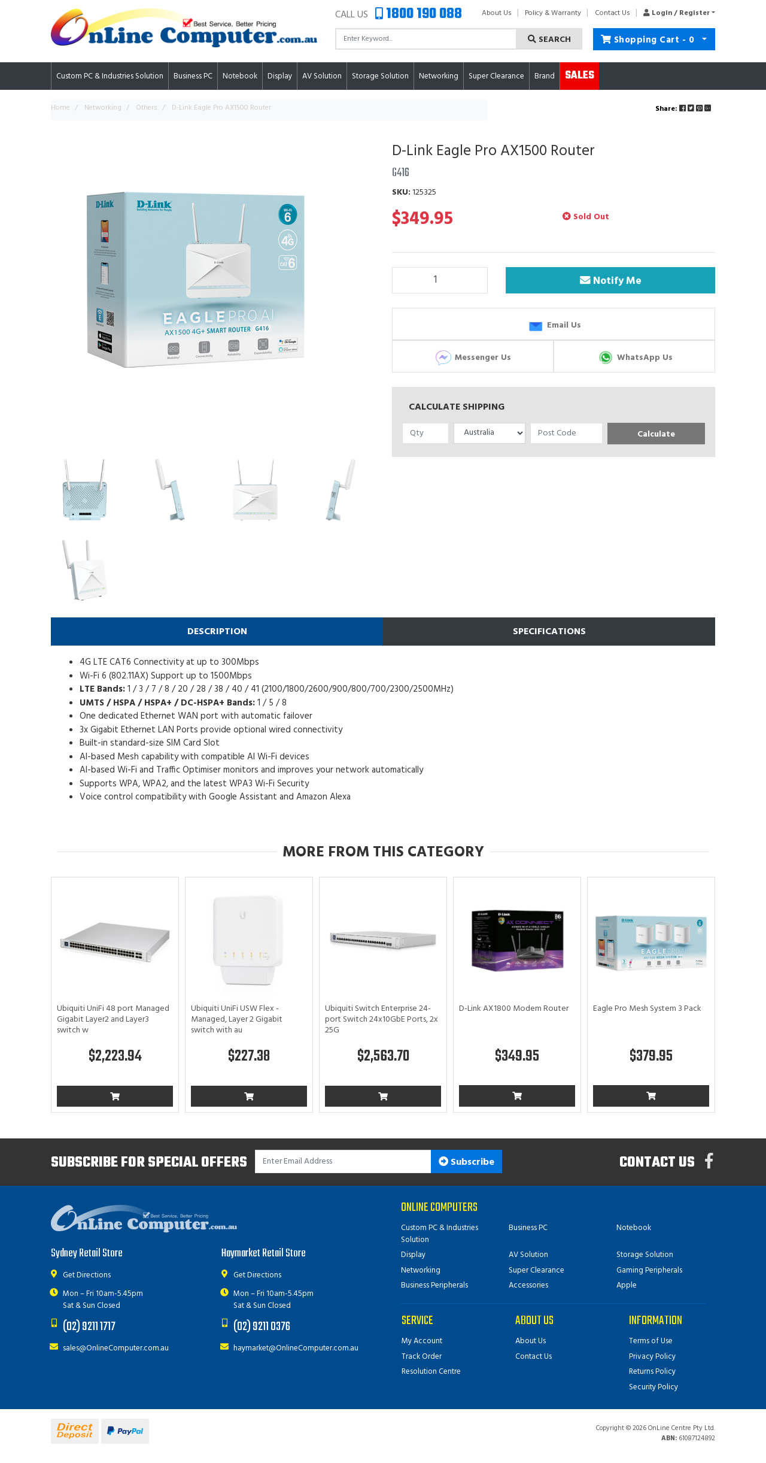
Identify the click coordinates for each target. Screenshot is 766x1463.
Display (413, 1255)
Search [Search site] (549, 40)
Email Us (554, 325)
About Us (497, 13)
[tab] (217, 631)
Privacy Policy (652, 1356)
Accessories (528, 1285)
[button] (676, 13)
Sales (579, 75)
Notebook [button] (240, 76)
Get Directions (87, 1275)
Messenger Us (472, 357)
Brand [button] (544, 76)
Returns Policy (652, 1371)
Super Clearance (496, 76)
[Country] (490, 433)
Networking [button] (438, 76)
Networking (420, 1270)
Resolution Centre (431, 1371)
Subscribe (466, 1162)
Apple (626, 1285)
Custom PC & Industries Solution (439, 1234)
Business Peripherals (434, 1285)
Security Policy (653, 1387)
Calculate (656, 434)
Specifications (549, 632)
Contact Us (612, 13)
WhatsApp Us (635, 357)
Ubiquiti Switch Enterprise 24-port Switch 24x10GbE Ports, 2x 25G (381, 1019)
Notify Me (611, 280)
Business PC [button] (193, 76)
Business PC (528, 1228)
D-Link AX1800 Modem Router (514, 1009)
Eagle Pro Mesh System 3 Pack (647, 1009)
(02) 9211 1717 (89, 1327)
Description (217, 632)
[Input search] (426, 39)
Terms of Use (651, 1341)
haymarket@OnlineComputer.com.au (295, 1348)
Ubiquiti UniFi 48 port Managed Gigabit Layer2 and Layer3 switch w (113, 1019)
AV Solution (528, 1255)
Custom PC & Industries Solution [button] (109, 76)
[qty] (425, 433)
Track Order (422, 1356)
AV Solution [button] (322, 76)
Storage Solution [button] (380, 76)
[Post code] (566, 433)
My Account (422, 1341)
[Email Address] (343, 1161)
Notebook (633, 1228)
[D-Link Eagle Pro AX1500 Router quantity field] (440, 280)
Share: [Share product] (684, 109)
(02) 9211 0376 (261, 1327)
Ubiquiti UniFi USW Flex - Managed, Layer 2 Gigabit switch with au (236, 1019)
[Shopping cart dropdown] (704, 39)
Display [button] (280, 76)
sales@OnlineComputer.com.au (116, 1348)
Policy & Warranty (553, 13)
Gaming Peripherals (649, 1270)
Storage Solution (644, 1255)
